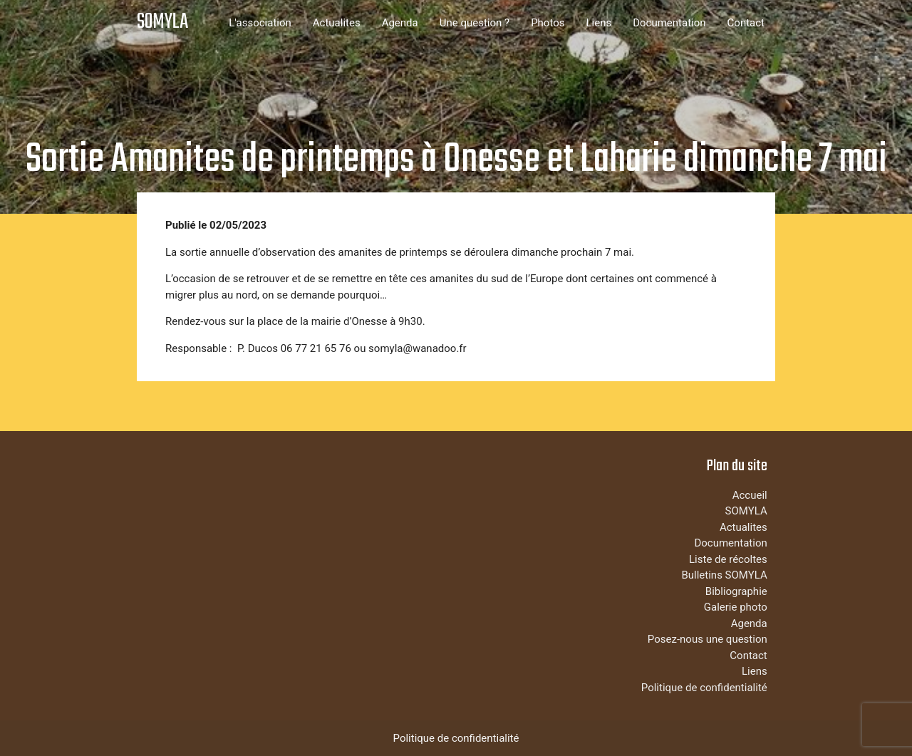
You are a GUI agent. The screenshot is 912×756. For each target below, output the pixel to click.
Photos (547, 22)
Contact (746, 22)
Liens (598, 22)
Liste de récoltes (728, 559)
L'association (260, 22)
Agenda (400, 22)
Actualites (337, 22)
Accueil (749, 495)
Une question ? (474, 22)
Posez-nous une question (707, 639)
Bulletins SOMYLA (724, 575)
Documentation (669, 22)
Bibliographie (736, 591)
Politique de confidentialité (704, 687)
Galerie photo (735, 607)
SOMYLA (162, 22)
